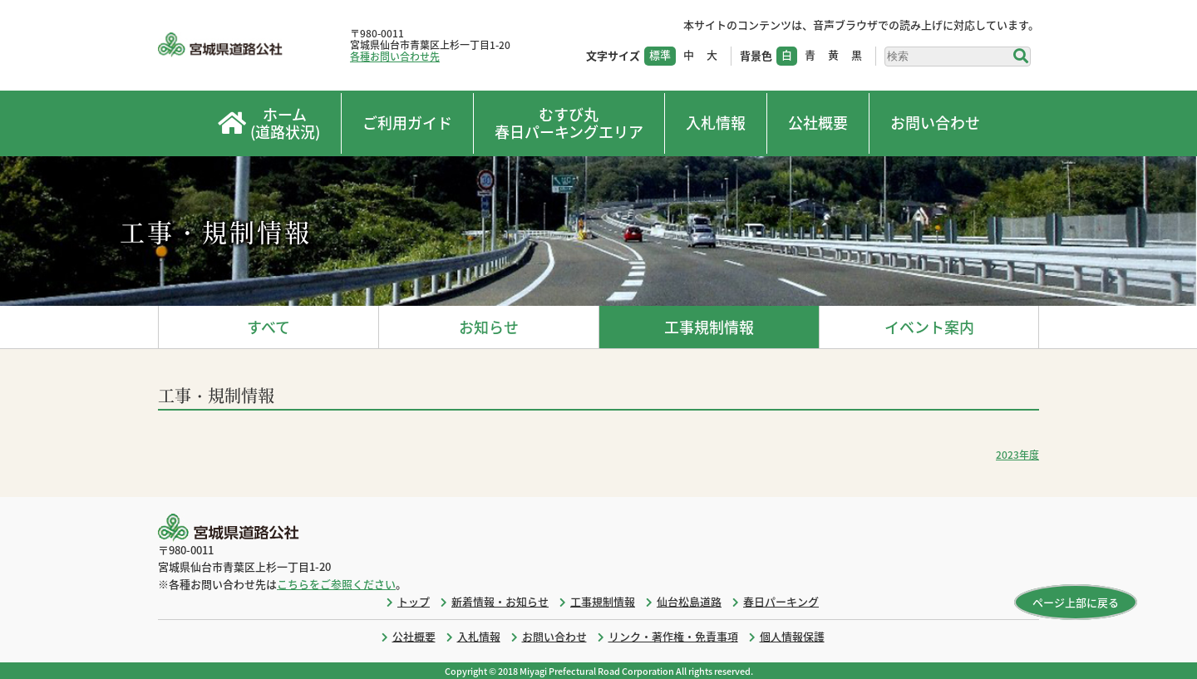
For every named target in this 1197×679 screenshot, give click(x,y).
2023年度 (1017, 454)
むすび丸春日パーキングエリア (569, 123)
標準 (660, 54)
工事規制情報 (709, 327)
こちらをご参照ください (336, 584)
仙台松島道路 (689, 601)
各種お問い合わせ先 (395, 56)
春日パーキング (781, 601)
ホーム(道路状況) (269, 123)
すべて (268, 327)
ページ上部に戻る (1075, 602)
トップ (413, 601)
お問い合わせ (935, 122)
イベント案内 (929, 327)
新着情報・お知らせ (500, 601)
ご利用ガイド (407, 122)
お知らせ (489, 327)
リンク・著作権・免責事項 (673, 636)
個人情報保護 (792, 636)
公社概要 (818, 122)
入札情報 (716, 122)
